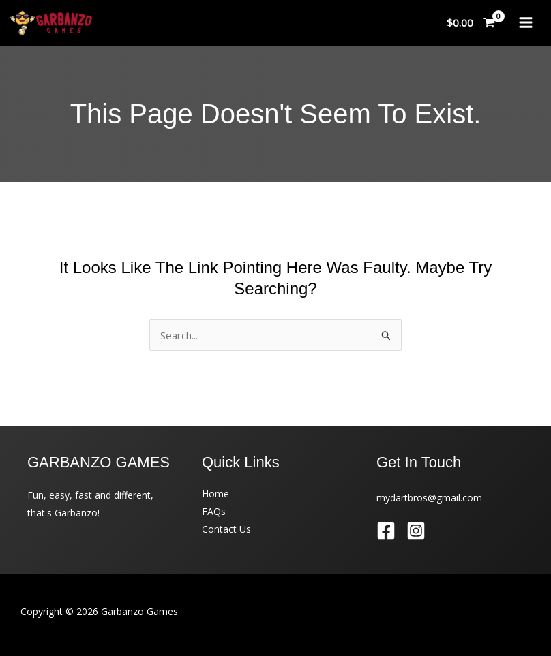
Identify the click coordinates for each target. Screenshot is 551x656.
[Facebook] (386, 530)
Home (215, 493)
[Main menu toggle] (525, 22)
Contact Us (226, 528)
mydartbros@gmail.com (429, 497)
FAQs (214, 511)
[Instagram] (416, 530)
